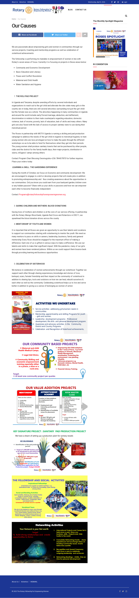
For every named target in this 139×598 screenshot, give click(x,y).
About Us (15, 2)
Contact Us (80, 10)
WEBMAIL (30, 2)
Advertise (22, 2)
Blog (70, 10)
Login (124, 2)
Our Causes (22, 19)
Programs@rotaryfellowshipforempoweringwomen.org (42, 194)
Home (14, 19)
